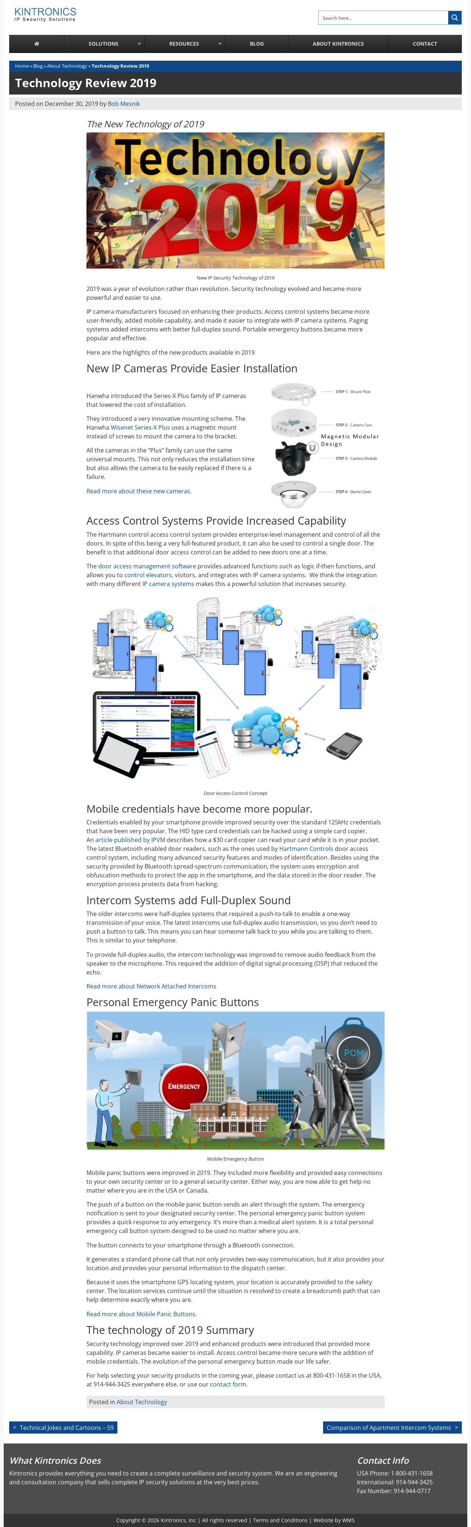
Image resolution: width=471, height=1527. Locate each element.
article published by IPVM (130, 840)
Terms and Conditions (280, 1520)
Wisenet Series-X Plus (140, 427)
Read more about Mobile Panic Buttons (140, 1314)
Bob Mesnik (124, 104)
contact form (228, 1384)
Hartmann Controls (306, 849)
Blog (38, 66)
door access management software (147, 566)
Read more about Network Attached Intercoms (151, 986)
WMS (348, 1520)
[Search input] (384, 18)
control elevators (148, 575)
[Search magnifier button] (454, 17)
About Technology (67, 66)
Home (22, 66)
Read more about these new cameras (138, 491)
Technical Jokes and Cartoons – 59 (67, 1427)
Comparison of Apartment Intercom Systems (389, 1427)
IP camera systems (168, 584)
